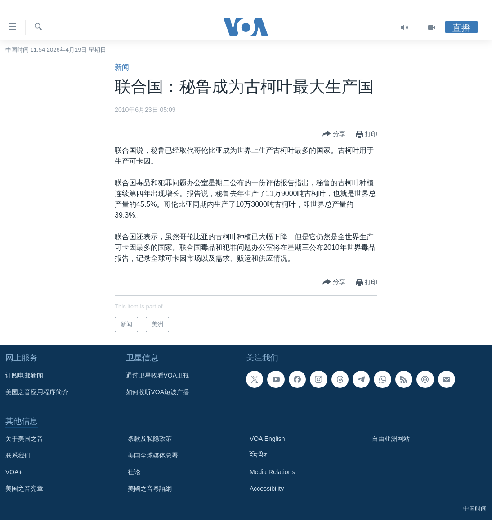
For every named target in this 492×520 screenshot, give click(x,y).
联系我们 (18, 455)
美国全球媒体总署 (153, 455)
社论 (134, 472)
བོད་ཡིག (259, 455)
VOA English (267, 438)
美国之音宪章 (24, 488)
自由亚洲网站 (391, 438)
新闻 (122, 67)
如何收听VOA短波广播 (158, 392)
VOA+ (13, 472)
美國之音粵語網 (150, 488)
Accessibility (267, 488)
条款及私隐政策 (150, 438)
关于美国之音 (24, 438)
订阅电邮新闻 (24, 375)
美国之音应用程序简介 (36, 392)
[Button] (333, 134)
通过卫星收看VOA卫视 (158, 375)
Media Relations (272, 472)
